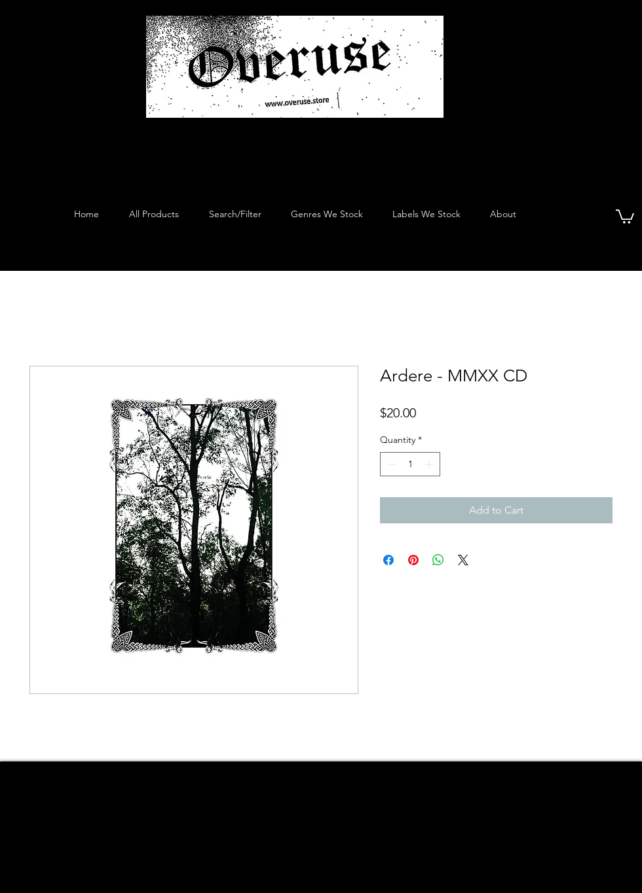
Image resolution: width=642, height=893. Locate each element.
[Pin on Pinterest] (413, 560)
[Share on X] (463, 560)
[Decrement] (390, 464)
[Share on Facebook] (388, 560)
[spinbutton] (410, 464)
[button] (625, 216)
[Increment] (430, 464)
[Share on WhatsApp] (438, 560)
